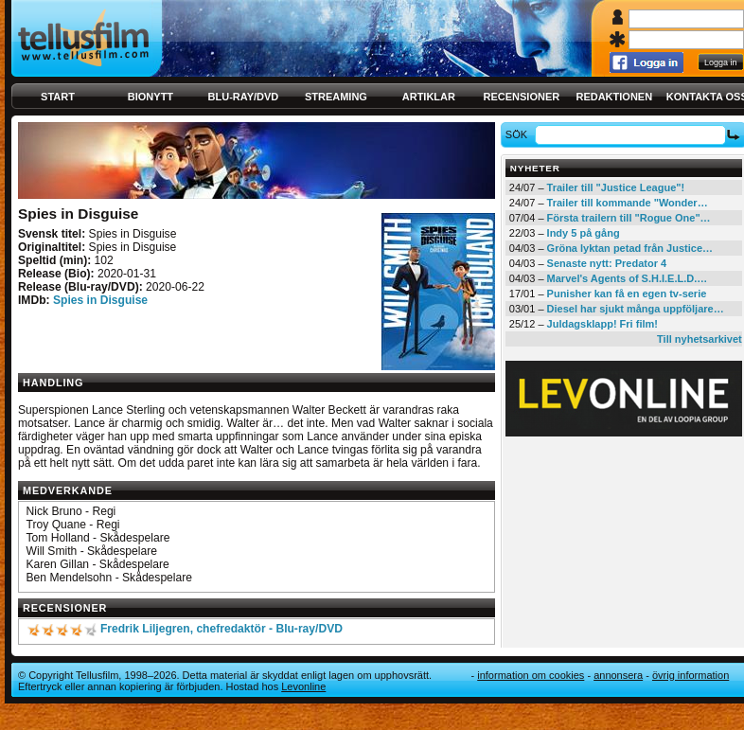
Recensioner (521, 96)
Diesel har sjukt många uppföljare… (635, 308)
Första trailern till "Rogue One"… (629, 217)
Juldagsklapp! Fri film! (602, 323)
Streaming (336, 96)
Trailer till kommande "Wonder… (627, 202)
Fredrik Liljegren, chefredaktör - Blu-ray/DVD (221, 628)
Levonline (303, 686)
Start (58, 96)
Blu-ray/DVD (243, 96)
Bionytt (150, 96)
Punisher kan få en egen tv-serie (627, 293)
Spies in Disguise (100, 300)
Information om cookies (530, 675)
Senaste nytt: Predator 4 (607, 263)
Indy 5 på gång (583, 233)
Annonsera (618, 675)
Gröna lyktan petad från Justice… (630, 248)
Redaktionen (614, 96)
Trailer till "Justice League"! (616, 187)
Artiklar (428, 96)
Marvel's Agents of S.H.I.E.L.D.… (627, 278)
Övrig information (690, 675)
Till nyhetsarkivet (699, 339)
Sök (519, 134)
